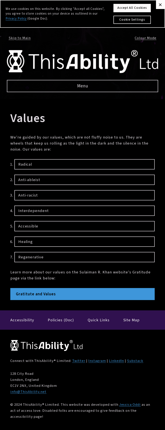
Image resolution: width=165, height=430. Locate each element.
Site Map (131, 320)
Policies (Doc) (61, 320)
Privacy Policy (16, 18)
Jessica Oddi (130, 404)
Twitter (79, 360)
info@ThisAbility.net (28, 391)
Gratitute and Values (36, 294)
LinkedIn (116, 360)
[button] (160, 4)
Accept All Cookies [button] (132, 8)
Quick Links (99, 320)
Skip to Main (20, 38)
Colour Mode (145, 38)
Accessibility (22, 320)
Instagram (97, 360)
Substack (135, 360)
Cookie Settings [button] (132, 19)
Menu (82, 86)
